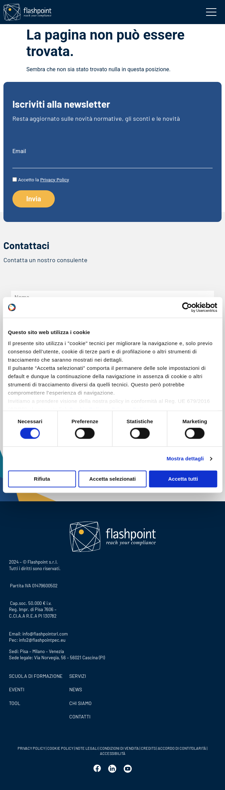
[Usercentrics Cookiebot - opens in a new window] (187, 307)
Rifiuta (42, 479)
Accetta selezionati (112, 479)
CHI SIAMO (80, 703)
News (75, 689)
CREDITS (148, 748)
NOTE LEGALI (86, 748)
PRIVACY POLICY (31, 748)
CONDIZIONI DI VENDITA (119, 748)
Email (19, 151)
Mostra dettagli (185, 458)
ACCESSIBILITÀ (112, 753)
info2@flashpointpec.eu (42, 640)
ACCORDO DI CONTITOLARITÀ (182, 748)
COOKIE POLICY (60, 748)
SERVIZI (77, 676)
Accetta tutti (183, 479)
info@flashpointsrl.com (45, 634)
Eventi (16, 689)
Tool (14, 703)
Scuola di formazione (35, 676)
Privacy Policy (54, 179)
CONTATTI (80, 716)
